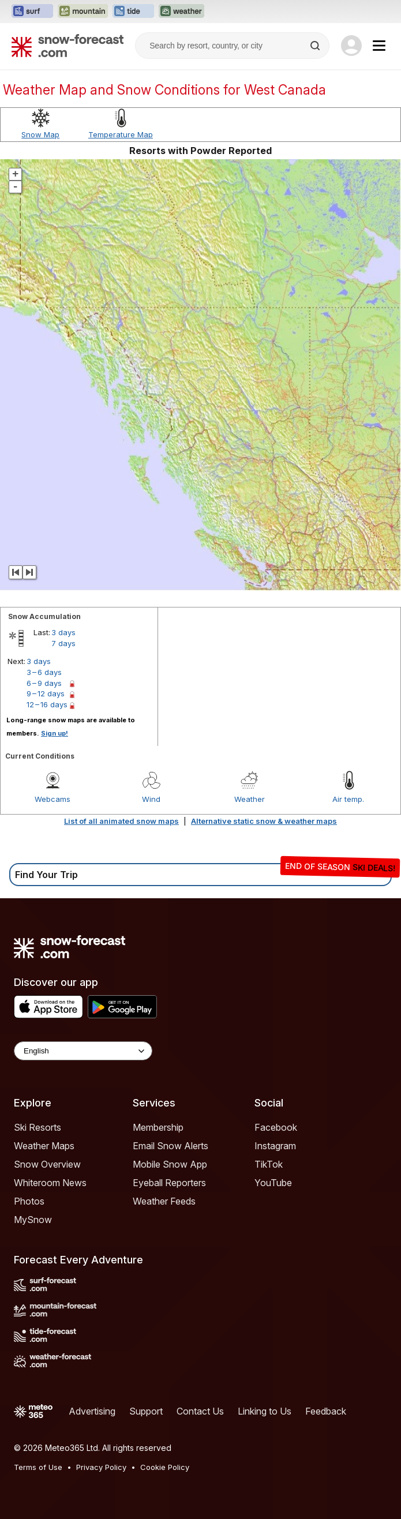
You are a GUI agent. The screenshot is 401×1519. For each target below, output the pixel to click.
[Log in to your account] (351, 45)
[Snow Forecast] (67, 45)
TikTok (268, 1164)
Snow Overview (47, 1164)
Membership (158, 1127)
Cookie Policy (164, 1467)
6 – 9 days (44, 683)
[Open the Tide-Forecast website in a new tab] (133, 11)
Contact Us (200, 1411)
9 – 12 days (46, 693)
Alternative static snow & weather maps (264, 821)
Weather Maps (44, 1146)
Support (146, 1411)
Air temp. (348, 799)
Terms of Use (38, 1467)
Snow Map (40, 134)
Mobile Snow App (170, 1164)
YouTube (273, 1182)
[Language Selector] (83, 1050)
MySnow (33, 1219)
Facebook (275, 1127)
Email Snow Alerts (170, 1146)
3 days (63, 632)
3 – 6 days (44, 672)
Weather (249, 799)
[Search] (316, 45)
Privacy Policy (101, 1467)
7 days (63, 643)
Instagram (275, 1146)
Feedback (325, 1411)
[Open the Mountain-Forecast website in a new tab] (83, 11)
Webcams (52, 799)
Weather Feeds (164, 1201)
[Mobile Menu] (379, 45)
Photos (29, 1201)
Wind (151, 799)
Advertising (92, 1411)
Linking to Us (264, 1411)
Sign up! (54, 733)
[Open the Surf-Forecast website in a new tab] (32, 11)
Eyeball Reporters (169, 1182)
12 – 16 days (47, 704)
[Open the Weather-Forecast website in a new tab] (181, 11)
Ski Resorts (37, 1127)
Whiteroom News (50, 1182)
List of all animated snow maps (121, 821)
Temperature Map (120, 134)
